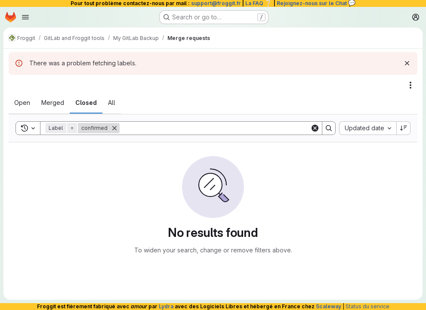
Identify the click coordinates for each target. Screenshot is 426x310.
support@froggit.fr (216, 3)
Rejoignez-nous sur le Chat (316, 3)
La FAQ (258, 3)
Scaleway (328, 306)
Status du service (367, 306)
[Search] (215, 128)
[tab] (22, 103)
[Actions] (410, 85)
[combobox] (367, 128)
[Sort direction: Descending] (404, 128)
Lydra (166, 306)
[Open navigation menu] (25, 17)
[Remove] (114, 128)
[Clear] (315, 128)
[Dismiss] (407, 63)
